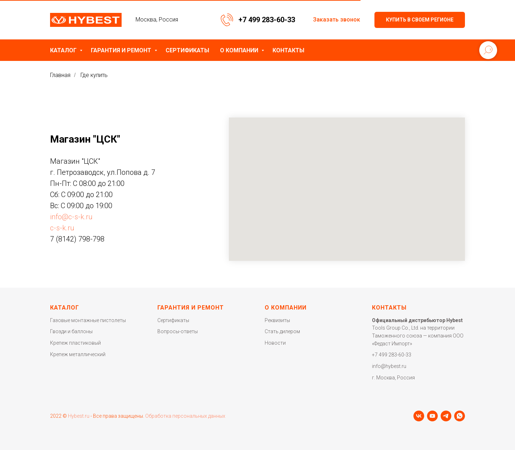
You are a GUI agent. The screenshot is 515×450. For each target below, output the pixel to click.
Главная (60, 75)
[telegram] (446, 416)
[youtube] (432, 416)
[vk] (418, 416)
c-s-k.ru (62, 228)
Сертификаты (187, 50)
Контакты (288, 50)
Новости (275, 343)
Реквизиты (277, 320)
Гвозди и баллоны (71, 331)
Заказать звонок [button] (336, 19)
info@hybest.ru (389, 366)
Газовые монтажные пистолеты (88, 320)
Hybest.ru (78, 416)
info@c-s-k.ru (71, 216)
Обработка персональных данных (185, 416)
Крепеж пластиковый (75, 343)
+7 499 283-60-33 (267, 19)
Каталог (64, 50)
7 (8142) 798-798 (77, 239)
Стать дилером (282, 331)
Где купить (94, 75)
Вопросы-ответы (177, 331)
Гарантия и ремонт (122, 50)
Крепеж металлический (78, 354)
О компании (240, 50)
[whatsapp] (459, 416)
